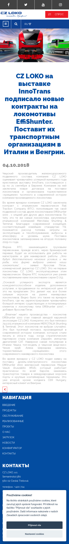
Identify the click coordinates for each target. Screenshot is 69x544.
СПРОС (59, 14)
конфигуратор (12, 448)
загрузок (8, 437)
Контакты (9, 453)
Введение (8, 405)
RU (26, 24)
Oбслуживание (12, 415)
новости (8, 442)
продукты (9, 410)
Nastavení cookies (34, 534)
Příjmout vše (34, 525)
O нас (6, 432)
